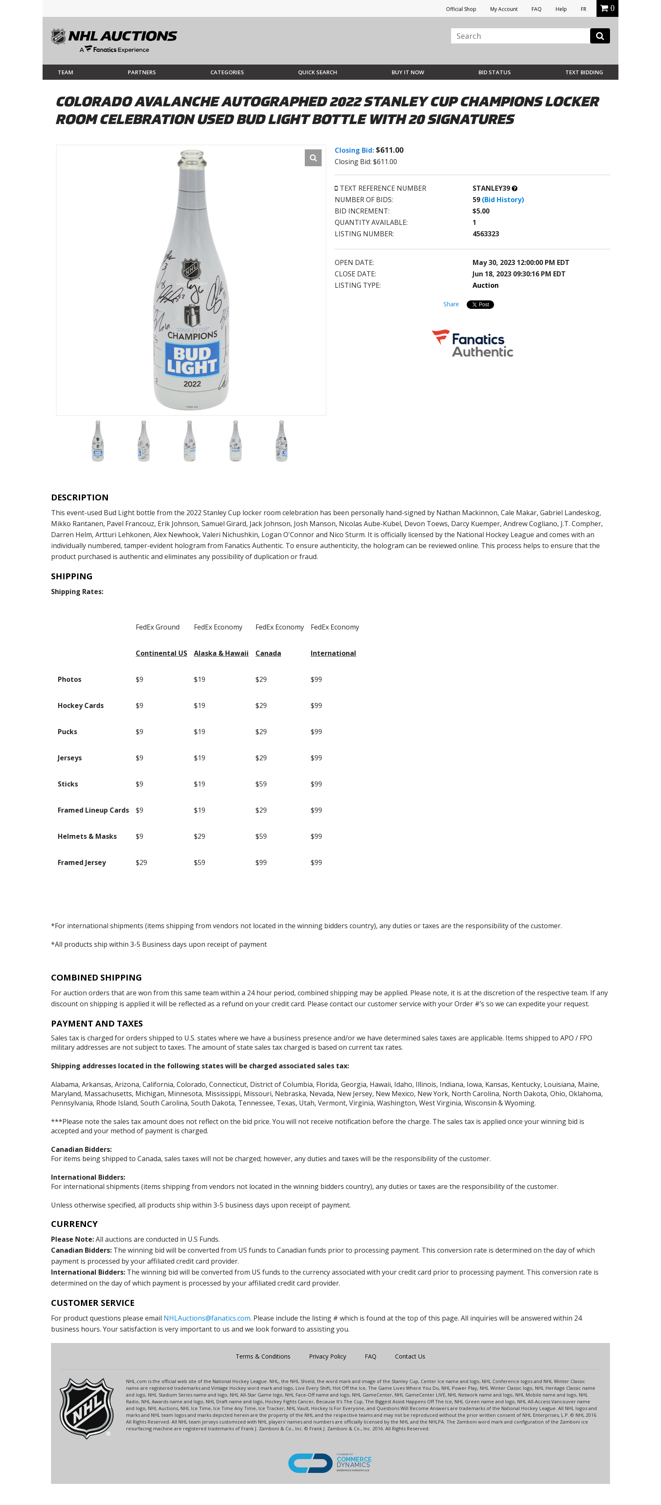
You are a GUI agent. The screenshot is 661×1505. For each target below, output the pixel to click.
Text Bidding (584, 72)
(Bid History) (503, 199)
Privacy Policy (327, 1356)
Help (561, 9)
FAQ (537, 9)
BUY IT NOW (408, 72)
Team (65, 72)
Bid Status (494, 72)
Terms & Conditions (263, 1356)
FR (583, 9)
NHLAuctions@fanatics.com (207, 1318)
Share (451, 304)
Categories (227, 72)
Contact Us (410, 1356)
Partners (142, 72)
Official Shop (461, 9)
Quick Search (317, 72)
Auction (486, 285)
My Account (504, 9)
